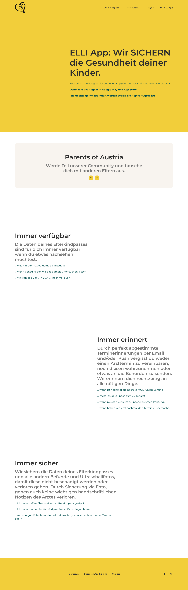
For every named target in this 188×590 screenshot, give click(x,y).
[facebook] (91, 177)
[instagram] (97, 177)
